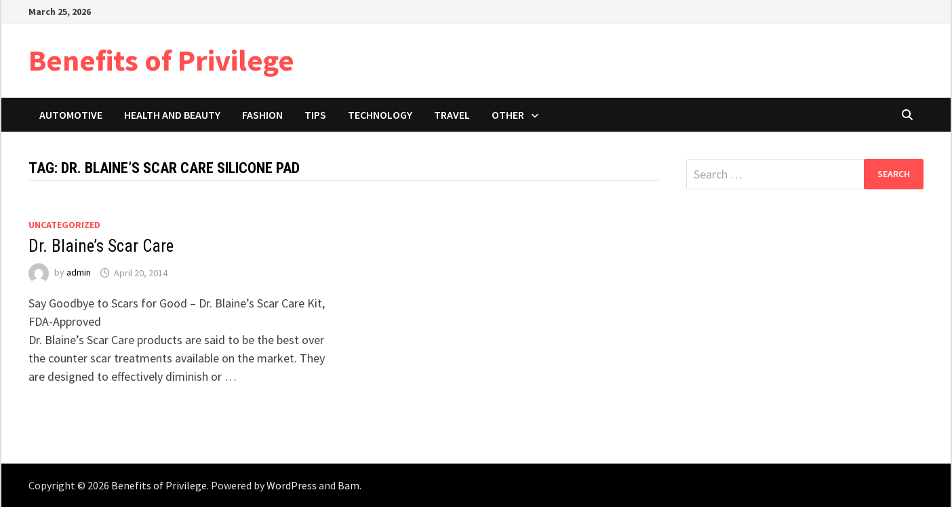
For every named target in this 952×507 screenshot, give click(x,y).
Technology (380, 114)
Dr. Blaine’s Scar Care (101, 246)
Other (508, 114)
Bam (348, 485)
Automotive (70, 114)
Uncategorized (64, 225)
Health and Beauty (172, 114)
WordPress (291, 485)
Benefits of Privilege (161, 60)
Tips (315, 114)
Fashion (262, 114)
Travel (452, 114)
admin (78, 273)
